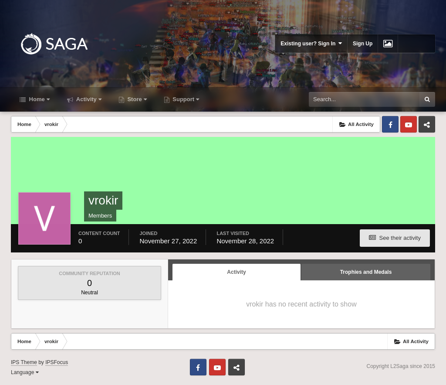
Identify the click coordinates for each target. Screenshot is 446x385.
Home (38, 99)
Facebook (390, 124)
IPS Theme (24, 362)
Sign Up (362, 44)
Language (25, 372)
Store (136, 99)
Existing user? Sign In (311, 43)
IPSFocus (56, 362)
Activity (88, 99)
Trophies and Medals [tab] (366, 272)
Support (185, 99)
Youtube (408, 124)
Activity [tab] (236, 272)
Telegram (427, 124)
